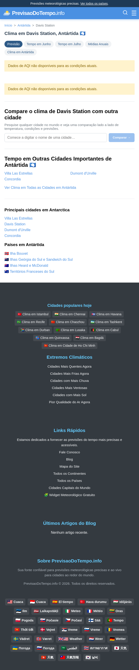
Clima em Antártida (20, 52)
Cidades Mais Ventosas (69, 388)
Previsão (13, 44)
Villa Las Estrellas (18, 173)
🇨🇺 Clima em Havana (106, 314)
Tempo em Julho (69, 44)
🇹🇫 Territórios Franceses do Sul (29, 271)
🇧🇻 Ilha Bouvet (16, 253)
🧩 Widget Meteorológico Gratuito (69, 495)
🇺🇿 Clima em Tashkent (106, 322)
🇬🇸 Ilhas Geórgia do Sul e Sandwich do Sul (38, 259)
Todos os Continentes (69, 473)
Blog (69, 459)
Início (8, 25)
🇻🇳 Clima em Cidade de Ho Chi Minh (69, 345)
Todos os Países (69, 481)
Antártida (24, 25)
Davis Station (14, 224)
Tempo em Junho (39, 44)
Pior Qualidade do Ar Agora (69, 402)
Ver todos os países (94, 3)
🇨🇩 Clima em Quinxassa (52, 338)
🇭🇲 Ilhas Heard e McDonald (26, 265)
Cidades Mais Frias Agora (69, 373)
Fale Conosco (69, 452)
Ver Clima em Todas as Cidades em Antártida (40, 187)
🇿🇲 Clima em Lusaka (70, 330)
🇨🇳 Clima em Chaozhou (67, 322)
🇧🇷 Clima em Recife (31, 322)
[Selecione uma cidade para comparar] (55, 137)
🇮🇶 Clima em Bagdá (90, 338)
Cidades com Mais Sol (69, 395)
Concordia (12, 179)
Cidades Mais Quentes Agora (69, 366)
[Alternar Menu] (134, 13)
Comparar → (122, 137)
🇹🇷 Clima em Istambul (33, 314)
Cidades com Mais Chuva (69, 381)
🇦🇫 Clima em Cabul (105, 330)
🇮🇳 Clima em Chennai (70, 314)
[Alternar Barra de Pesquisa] (125, 13)
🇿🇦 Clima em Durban (35, 330)
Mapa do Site (69, 466)
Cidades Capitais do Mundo (69, 488)
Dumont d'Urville (83, 173)
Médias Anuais (98, 44)
